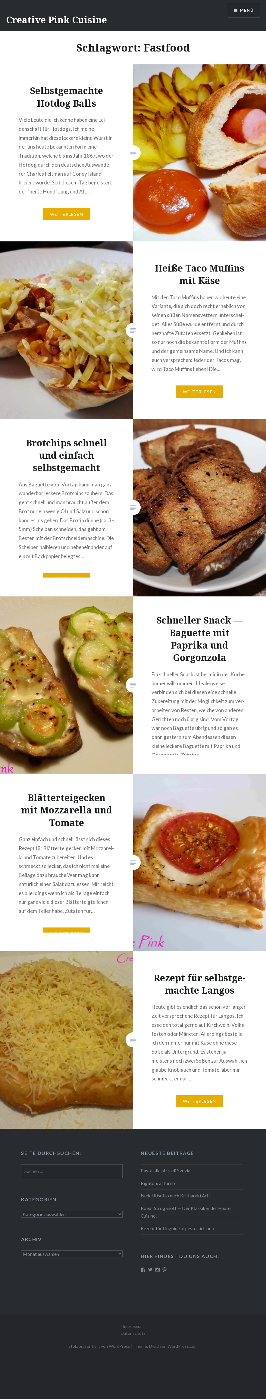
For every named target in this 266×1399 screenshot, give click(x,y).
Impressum (133, 1326)
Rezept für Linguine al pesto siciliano (177, 1228)
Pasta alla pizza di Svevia (165, 1170)
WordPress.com (182, 1346)
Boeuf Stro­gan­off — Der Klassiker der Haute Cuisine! (185, 1212)
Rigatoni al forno (158, 1183)
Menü (246, 10)
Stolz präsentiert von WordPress (99, 1346)
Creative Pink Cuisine (56, 20)
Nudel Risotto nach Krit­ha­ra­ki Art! (175, 1195)
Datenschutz (133, 1333)
